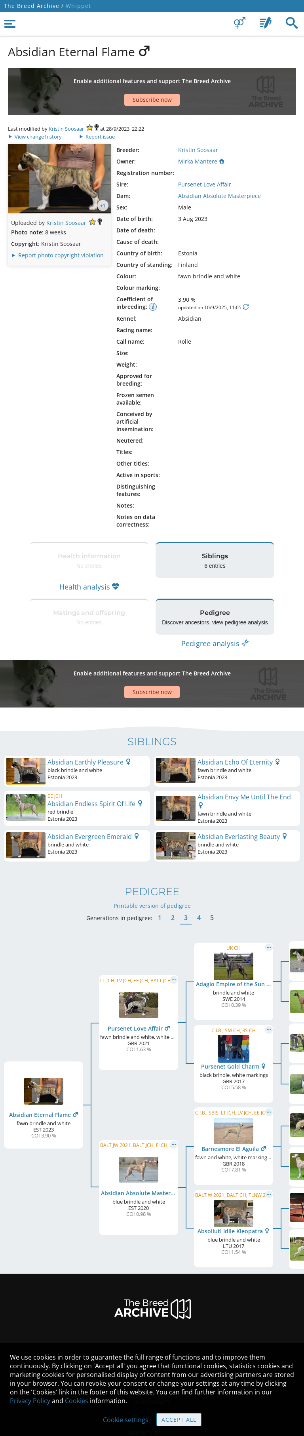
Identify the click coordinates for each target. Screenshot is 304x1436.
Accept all (179, 1419)
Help (152, 1331)
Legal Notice (152, 1300)
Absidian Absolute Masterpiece (219, 168)
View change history (35, 108)
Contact (152, 1316)
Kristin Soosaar (66, 101)
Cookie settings (125, 1419)
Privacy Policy (30, 1400)
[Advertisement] (152, 77)
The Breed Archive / (34, 6)
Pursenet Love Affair (204, 156)
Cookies (76, 1400)
